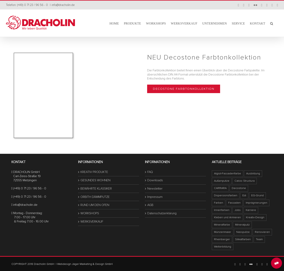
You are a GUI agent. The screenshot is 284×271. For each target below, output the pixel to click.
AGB (150, 205)
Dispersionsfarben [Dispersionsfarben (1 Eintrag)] (225, 195)
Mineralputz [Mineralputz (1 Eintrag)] (242, 224)
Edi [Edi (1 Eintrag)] (244, 195)
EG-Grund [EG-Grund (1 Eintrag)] (257, 195)
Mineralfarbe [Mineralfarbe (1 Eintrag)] (222, 224)
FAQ (150, 172)
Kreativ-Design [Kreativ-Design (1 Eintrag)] (255, 217)
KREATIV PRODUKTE (94, 172)
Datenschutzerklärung (162, 213)
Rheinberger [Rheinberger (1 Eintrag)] (222, 239)
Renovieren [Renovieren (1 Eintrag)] (262, 232)
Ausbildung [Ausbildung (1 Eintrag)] (253, 173)
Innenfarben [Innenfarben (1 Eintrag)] (221, 210)
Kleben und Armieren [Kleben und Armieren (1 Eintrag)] (227, 217)
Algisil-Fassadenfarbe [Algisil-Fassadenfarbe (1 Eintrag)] (227, 173)
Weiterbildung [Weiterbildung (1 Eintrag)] (222, 246)
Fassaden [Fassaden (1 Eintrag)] (234, 202)
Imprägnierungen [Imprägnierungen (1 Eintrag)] (256, 202)
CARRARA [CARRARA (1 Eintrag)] (220, 188)
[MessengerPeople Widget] (276, 263)
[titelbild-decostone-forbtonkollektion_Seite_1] (43, 55)
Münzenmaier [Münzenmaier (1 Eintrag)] (222, 232)
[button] (271, 23)
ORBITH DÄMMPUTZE (95, 197)
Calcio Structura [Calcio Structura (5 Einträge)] (244, 180)
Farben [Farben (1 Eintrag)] (218, 202)
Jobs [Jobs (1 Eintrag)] (237, 210)
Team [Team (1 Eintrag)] (259, 239)
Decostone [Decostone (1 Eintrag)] (239, 188)
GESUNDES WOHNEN (95, 180)
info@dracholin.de (63, 5)
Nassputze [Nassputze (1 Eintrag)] (243, 232)
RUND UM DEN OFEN (94, 205)
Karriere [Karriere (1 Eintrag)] (251, 210)
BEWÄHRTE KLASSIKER (96, 189)
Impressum (155, 197)
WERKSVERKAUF (91, 222)
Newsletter (155, 189)
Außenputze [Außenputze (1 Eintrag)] (221, 180)
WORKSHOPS (89, 213)
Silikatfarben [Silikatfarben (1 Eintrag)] (243, 239)
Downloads (155, 180)
